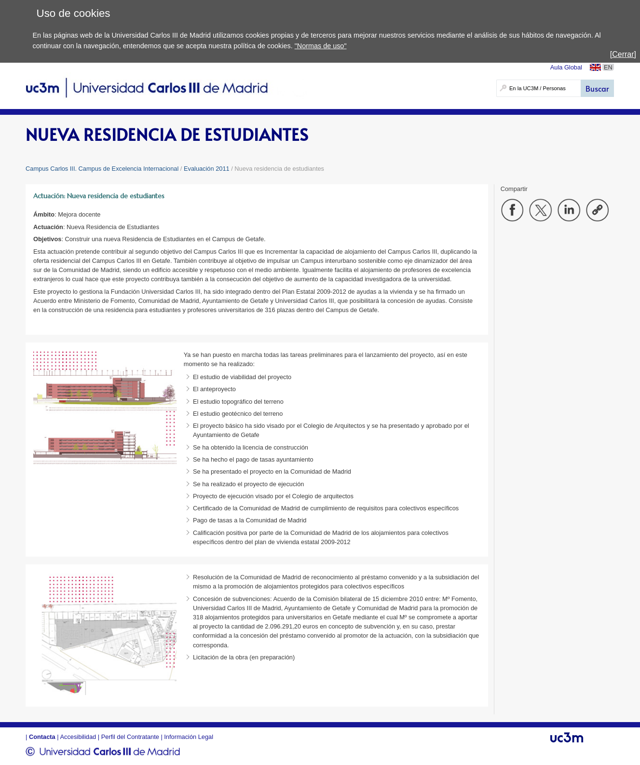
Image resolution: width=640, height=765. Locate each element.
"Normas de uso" (321, 46)
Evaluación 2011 (207, 168)
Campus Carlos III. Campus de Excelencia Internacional (102, 168)
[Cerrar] (623, 54)
